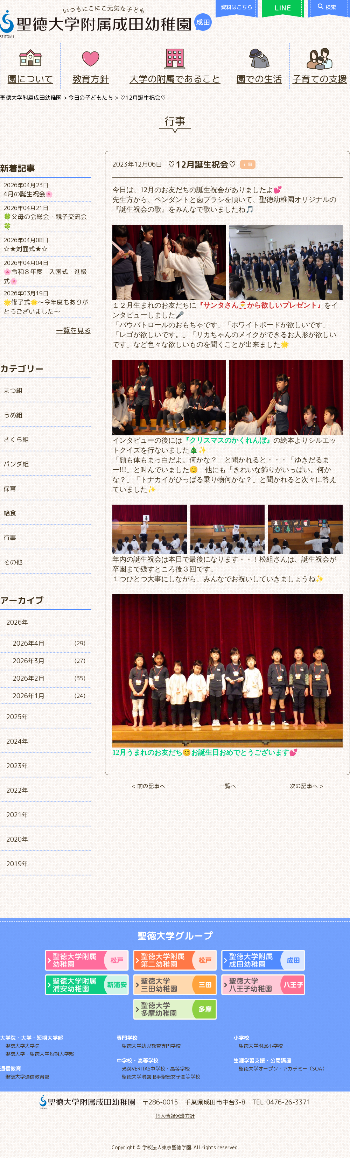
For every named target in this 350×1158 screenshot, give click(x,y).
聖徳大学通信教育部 (27, 1076)
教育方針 (90, 78)
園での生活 (259, 78)
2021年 (17, 814)
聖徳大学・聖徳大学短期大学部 (39, 1054)
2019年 (17, 863)
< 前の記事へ (148, 786)
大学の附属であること (175, 78)
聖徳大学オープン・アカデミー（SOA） (283, 1068)
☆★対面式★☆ (26, 249)
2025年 (17, 717)
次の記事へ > (306, 786)
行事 (10, 537)
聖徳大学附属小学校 (261, 1046)
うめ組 (13, 415)
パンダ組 (16, 464)
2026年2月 (28, 678)
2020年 (17, 839)
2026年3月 (28, 661)
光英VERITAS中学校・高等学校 (156, 1068)
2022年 (17, 790)
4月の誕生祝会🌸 (28, 194)
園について (30, 78)
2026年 (17, 622)
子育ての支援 (319, 78)
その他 (13, 562)
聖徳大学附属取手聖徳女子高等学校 (161, 1076)
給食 (10, 513)
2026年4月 (28, 643)
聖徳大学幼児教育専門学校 (151, 1046)
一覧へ (227, 786)
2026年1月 (28, 696)
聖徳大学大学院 (22, 1046)
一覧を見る (73, 330)
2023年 (17, 766)
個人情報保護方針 (175, 1116)
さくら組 (16, 439)
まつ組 (13, 390)
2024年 (17, 741)
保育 (10, 488)
